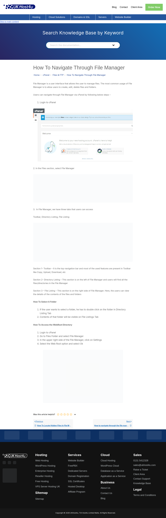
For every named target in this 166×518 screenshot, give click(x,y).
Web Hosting (42, 460)
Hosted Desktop (76, 486)
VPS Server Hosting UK (47, 486)
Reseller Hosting (43, 476)
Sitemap (39, 499)
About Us (105, 488)
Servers (102, 17)
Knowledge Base (142, 483)
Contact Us (106, 493)
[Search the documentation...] (78, 45)
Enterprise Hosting (44, 471)
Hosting (36, 17)
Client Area (136, 7)
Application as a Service (113, 476)
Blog (114, 7)
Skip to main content (9, 22)
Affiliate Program (76, 491)
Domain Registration (78, 476)
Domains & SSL (82, 17)
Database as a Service (112, 471)
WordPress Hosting (45, 465)
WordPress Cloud (110, 465)
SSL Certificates (76, 481)
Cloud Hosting (108, 460)
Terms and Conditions (144, 495)
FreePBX (72, 465)
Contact (124, 7)
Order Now (154, 7)
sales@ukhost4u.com (144, 465)
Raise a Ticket (140, 469)
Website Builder (123, 17)
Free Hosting (42, 481)
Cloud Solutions (57, 17)
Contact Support (141, 478)
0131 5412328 (140, 460)
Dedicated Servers (77, 471)
